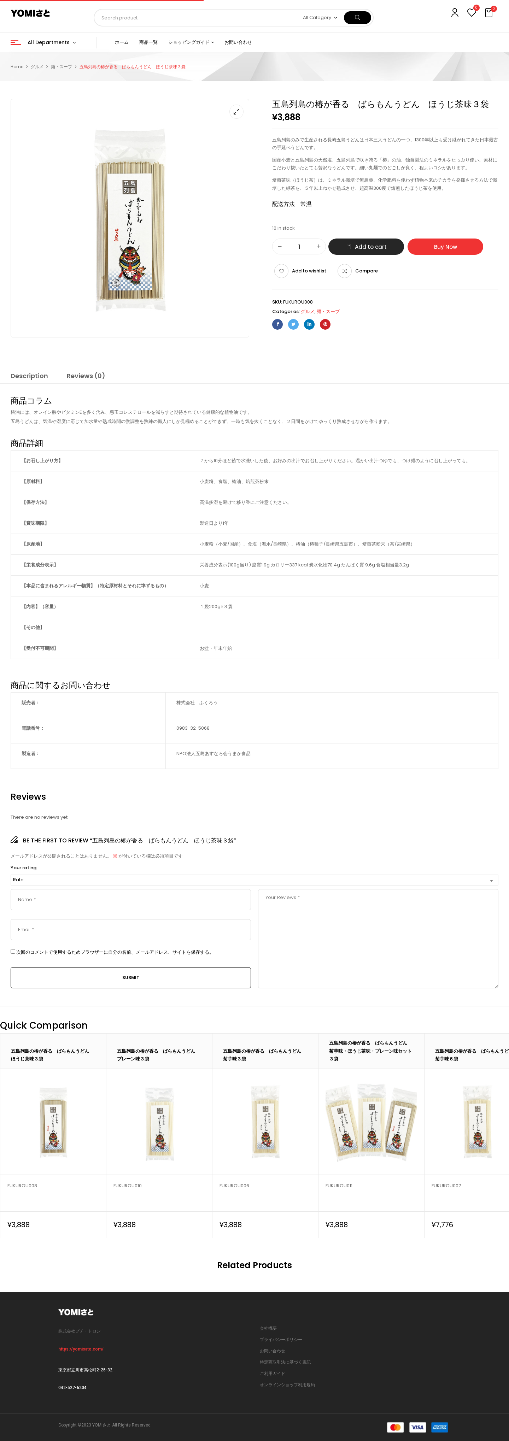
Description (29, 375)
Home (17, 67)
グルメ (37, 67)
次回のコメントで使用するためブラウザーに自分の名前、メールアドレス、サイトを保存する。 (115, 952)
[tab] (29, 377)
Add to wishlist (309, 270)
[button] (489, 13)
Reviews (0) (86, 375)
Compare (366, 270)
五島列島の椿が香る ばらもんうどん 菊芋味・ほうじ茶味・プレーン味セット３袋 (370, 1051)
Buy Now (445, 247)
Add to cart (371, 247)
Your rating (23, 868)
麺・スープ (61, 67)
